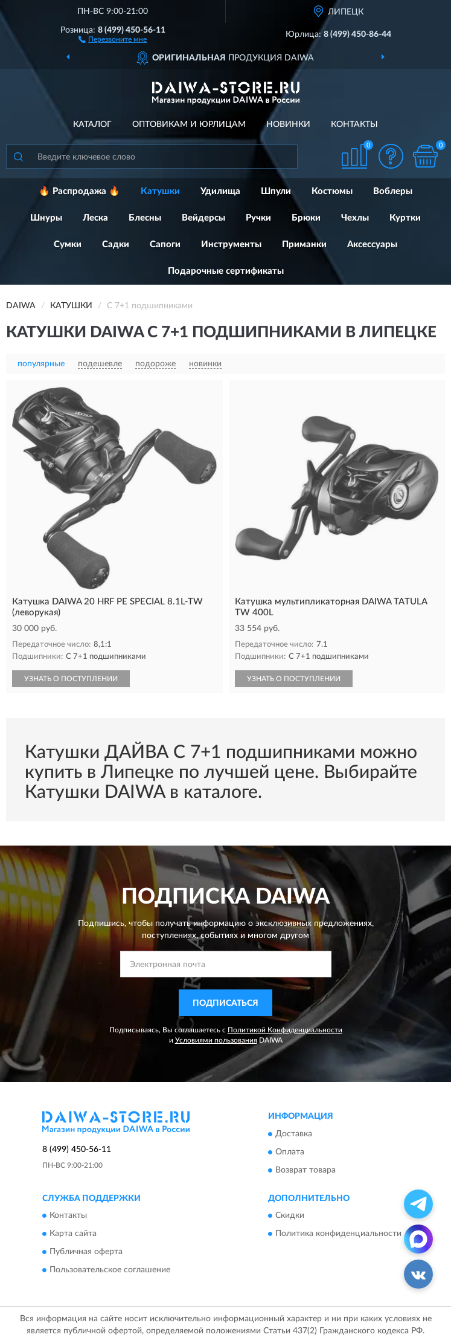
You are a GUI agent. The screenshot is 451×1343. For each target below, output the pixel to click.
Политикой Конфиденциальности (285, 1030)
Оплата (289, 1152)
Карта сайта (73, 1234)
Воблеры (392, 191)
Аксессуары (372, 244)
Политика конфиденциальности (338, 1234)
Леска (95, 217)
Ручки (258, 217)
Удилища (220, 191)
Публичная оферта (86, 1252)
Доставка (293, 1134)
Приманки (304, 244)
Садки (115, 244)
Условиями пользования (216, 1040)
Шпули (276, 191)
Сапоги (165, 244)
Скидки (289, 1216)
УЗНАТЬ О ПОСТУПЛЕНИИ (71, 678)
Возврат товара (305, 1170)
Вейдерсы (203, 217)
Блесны (145, 217)
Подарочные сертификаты (226, 271)
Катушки (160, 191)
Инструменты (231, 244)
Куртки (405, 217)
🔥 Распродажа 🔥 (79, 191)
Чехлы (355, 217)
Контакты (354, 124)
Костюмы (332, 191)
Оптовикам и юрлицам (189, 124)
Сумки (68, 244)
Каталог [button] (92, 124)
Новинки (288, 124)
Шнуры (46, 217)
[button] (112, 38)
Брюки (306, 217)
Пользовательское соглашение (110, 1270)
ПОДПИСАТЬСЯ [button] (225, 1003)
